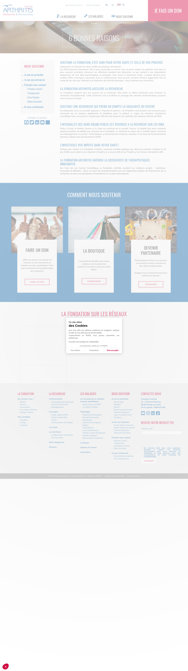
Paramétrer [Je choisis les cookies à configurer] (94, 350)
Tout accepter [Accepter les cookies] (113, 350)
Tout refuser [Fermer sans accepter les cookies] (75, 350)
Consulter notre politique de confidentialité (83, 342)
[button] (5, 666)
